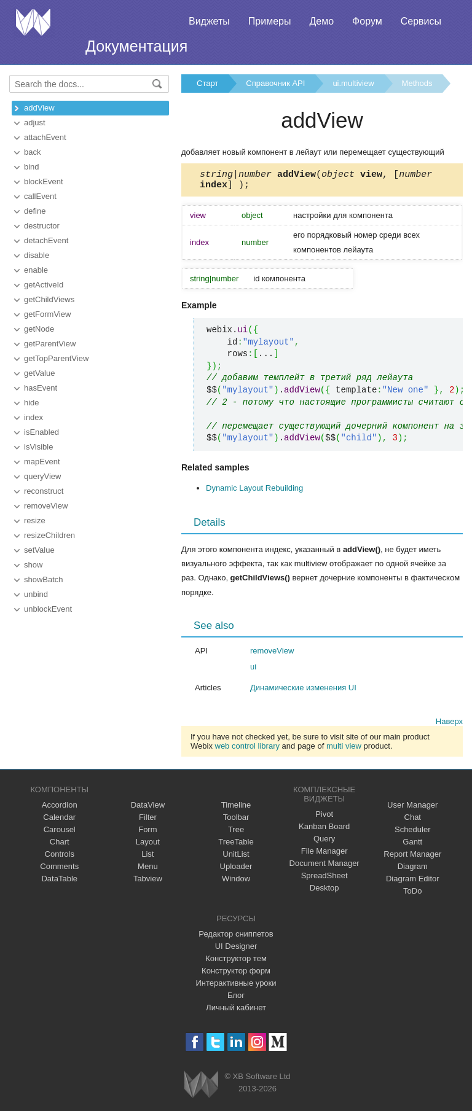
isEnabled (41, 432)
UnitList (235, 857)
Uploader (236, 870)
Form (147, 833)
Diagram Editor (412, 882)
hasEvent (40, 387)
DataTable (59, 882)
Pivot (324, 817)
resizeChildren (49, 535)
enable (36, 270)
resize (34, 520)
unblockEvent (48, 609)
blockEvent (43, 181)
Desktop (324, 891)
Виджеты (209, 21)
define (34, 211)
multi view (343, 749)
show (33, 564)
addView (39, 107)
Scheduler (413, 833)
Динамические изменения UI (303, 691)
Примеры (269, 21)
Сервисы (421, 21)
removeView (46, 505)
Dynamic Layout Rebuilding (254, 491)
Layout (148, 845)
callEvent (40, 196)
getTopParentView (56, 358)
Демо (321, 21)
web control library (247, 749)
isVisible (38, 446)
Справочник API (275, 83)
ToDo (412, 894)
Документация (136, 46)
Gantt (412, 845)
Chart (59, 845)
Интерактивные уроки (235, 986)
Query (324, 842)
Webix (201, 1088)
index (33, 417)
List (147, 857)
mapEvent (42, 461)
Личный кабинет (236, 1011)
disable (36, 255)
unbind (36, 594)
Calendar (59, 820)
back (32, 152)
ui (253, 670)
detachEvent (46, 240)
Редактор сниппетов (236, 937)
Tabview (147, 882)
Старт (207, 83)
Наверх (449, 725)
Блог (236, 999)
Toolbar (236, 820)
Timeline (236, 808)
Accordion (59, 808)
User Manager (412, 808)
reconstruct (43, 491)
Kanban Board (324, 830)
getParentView (50, 343)
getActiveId (43, 284)
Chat (412, 820)
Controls (59, 857)
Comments (59, 870)
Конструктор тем (236, 962)
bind (31, 166)
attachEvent (45, 137)
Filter (148, 820)
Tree (236, 833)
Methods (417, 83)
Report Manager (412, 857)
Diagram (413, 870)
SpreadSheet (324, 879)
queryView (42, 476)
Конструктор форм (236, 974)
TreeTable (235, 845)
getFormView (47, 314)
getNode (39, 328)
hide (31, 402)
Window (236, 882)
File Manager (324, 854)
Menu (148, 870)
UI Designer (236, 949)
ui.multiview (353, 83)
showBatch (43, 579)
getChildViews (49, 299)
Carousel (60, 833)
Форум (367, 21)
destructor (42, 225)
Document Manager (324, 866)
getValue (39, 373)
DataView (148, 808)
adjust (34, 122)
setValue (39, 550)
